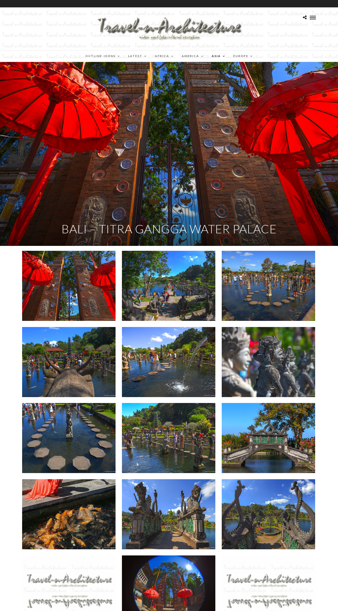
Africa (162, 56)
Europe (240, 56)
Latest (135, 56)
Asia (216, 56)
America (190, 56)
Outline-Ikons (100, 56)
